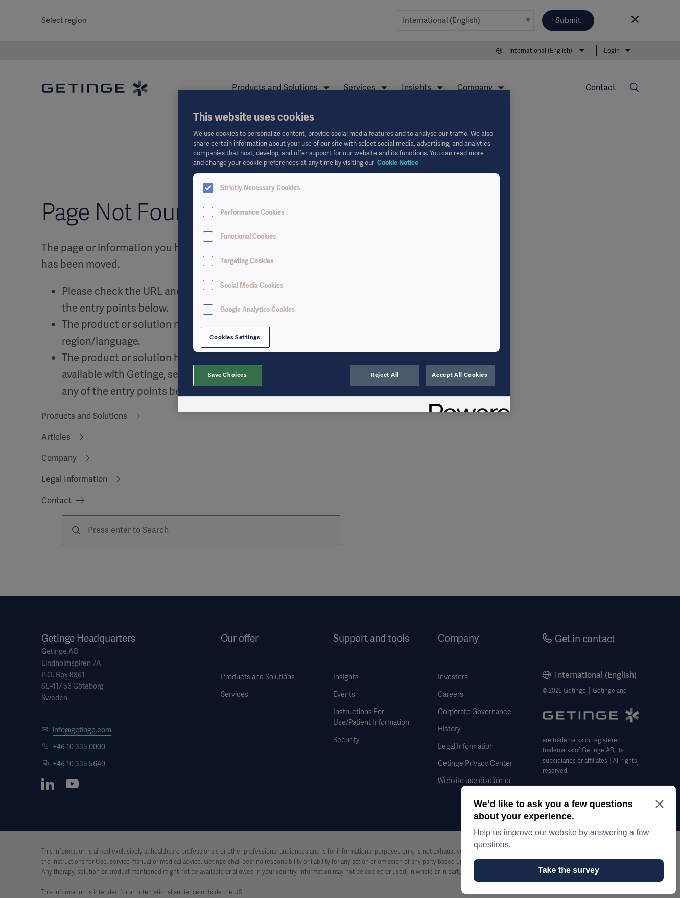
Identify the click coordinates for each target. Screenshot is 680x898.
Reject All (385, 375)
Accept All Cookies (459, 375)
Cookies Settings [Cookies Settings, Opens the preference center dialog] (234, 337)
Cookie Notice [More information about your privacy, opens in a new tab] (397, 162)
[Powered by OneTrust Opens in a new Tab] (466, 405)
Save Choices (227, 375)
